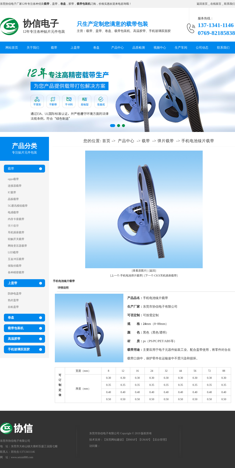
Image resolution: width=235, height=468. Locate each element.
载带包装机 (16, 328)
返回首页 (202, 3)
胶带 (71, 3)
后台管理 (159, 439)
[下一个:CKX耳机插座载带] (161, 275)
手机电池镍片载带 (197, 141)
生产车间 (181, 47)
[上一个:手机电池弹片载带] (126, 275)
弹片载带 (165, 141)
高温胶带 (14, 338)
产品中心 (117, 47)
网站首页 (11, 47)
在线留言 (215, 3)
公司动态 (202, 47)
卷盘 (96, 47)
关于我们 (33, 47)
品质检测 (138, 47)
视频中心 (160, 47)
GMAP (145, 439)
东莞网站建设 (114, 439)
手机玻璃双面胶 (19, 349)
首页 (106, 141)
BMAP (132, 439)
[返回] (152, 270)
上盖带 (75, 47)
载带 (54, 47)
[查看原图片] (139, 270)
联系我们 (229, 3)
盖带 (55, 3)
